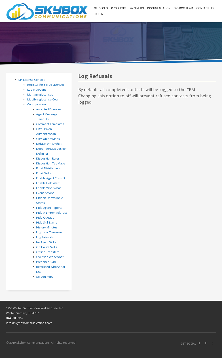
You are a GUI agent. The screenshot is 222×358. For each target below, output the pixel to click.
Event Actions (45, 193)
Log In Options (37, 89)
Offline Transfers (47, 252)
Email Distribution (48, 168)
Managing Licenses (40, 94)
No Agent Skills (46, 242)
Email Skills (43, 173)
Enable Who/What (48, 188)
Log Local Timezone (49, 232)
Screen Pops (44, 277)
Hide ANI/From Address (52, 213)
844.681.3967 (14, 318)
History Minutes (46, 227)
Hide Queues (45, 217)
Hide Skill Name (46, 222)
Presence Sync (46, 262)
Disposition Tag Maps (50, 163)
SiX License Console (31, 80)
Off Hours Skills (46, 247)
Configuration (36, 104)
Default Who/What (48, 144)
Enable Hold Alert (47, 183)
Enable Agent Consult (50, 178)
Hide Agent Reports (49, 208)
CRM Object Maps (48, 139)
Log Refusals (45, 237)
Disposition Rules (48, 158)
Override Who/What (49, 257)
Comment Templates (50, 124)
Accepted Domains (48, 109)
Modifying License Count (43, 99)
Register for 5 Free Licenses (46, 85)
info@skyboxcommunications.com (29, 323)
